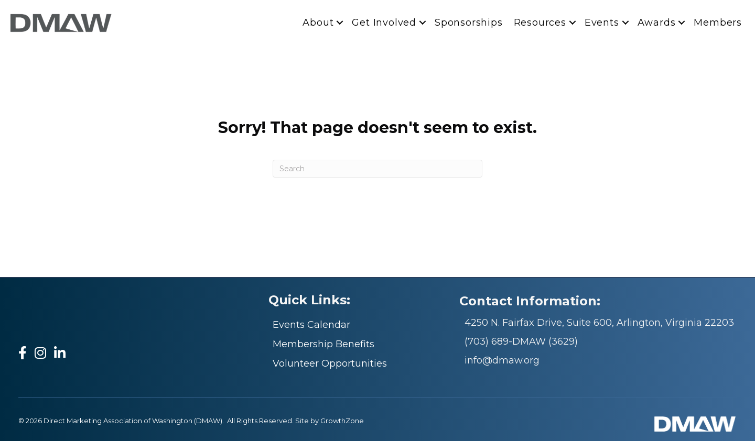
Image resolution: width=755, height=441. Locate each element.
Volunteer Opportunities (330, 363)
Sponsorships (469, 22)
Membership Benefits (323, 344)
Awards (657, 22)
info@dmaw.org (502, 360)
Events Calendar (311, 324)
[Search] (377, 169)
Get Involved (384, 22)
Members (718, 22)
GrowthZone (342, 420)
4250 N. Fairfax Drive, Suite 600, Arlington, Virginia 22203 (599, 322)
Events (602, 22)
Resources (540, 22)
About (318, 22)
